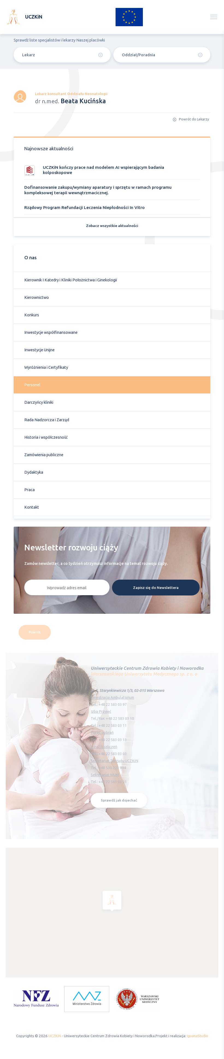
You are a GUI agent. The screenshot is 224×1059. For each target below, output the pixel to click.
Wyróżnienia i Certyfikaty (46, 367)
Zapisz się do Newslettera (156, 587)
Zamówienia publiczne (43, 454)
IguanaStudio (197, 1036)
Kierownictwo (36, 297)
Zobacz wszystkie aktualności (112, 225)
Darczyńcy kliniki (38, 402)
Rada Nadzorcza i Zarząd (46, 419)
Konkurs (31, 314)
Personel (32, 384)
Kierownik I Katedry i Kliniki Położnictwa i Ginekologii (70, 280)
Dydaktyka (33, 472)
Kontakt (31, 507)
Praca (29, 489)
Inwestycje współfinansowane (51, 332)
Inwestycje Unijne (39, 349)
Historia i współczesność (46, 437)
